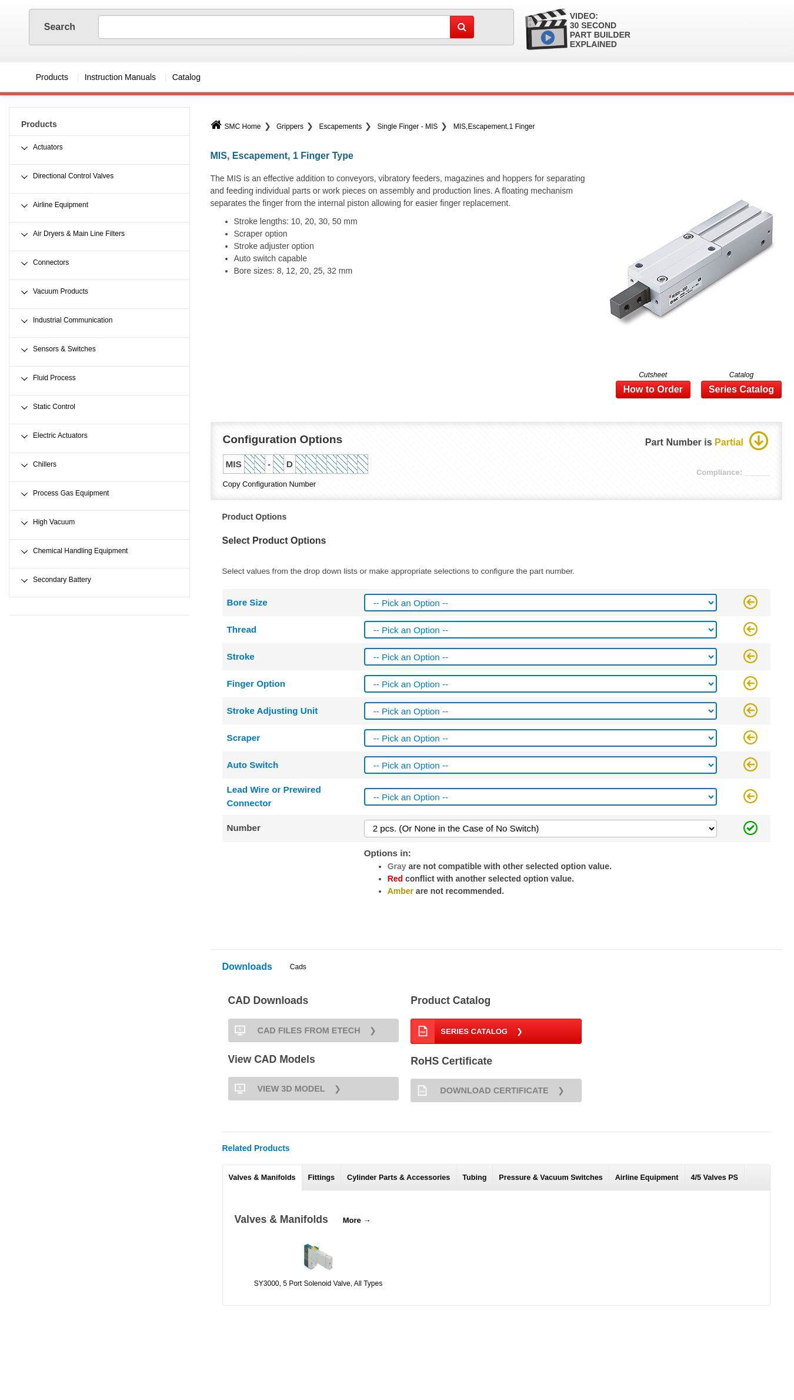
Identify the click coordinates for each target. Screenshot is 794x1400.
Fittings (321, 1177)
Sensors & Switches (64, 349)
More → (357, 1220)
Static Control (54, 407)
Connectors (51, 262)
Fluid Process (54, 378)
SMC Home (236, 126)
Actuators (48, 147)
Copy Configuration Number (269, 484)
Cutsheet (653, 375)
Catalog (186, 77)
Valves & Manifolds (262, 1177)
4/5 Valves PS (715, 1177)
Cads (298, 967)
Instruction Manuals (120, 77)
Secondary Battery (62, 580)
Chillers (44, 464)
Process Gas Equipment (71, 493)
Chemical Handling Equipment (80, 551)
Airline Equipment (647, 1177)
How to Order (653, 389)
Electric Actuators (60, 435)
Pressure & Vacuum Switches (550, 1177)
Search (61, 27)
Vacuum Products (60, 291)
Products (52, 77)
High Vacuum (54, 522)
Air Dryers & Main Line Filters (79, 234)
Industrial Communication (72, 320)
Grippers (289, 126)
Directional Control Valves (73, 176)
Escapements (340, 126)
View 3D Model (276, 1088)
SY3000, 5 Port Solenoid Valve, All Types (318, 1283)
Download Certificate (479, 1090)
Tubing (474, 1177)
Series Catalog (741, 389)
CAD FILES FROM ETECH (294, 1030)
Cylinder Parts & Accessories (398, 1177)
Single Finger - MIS (408, 126)
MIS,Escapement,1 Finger (494, 126)
